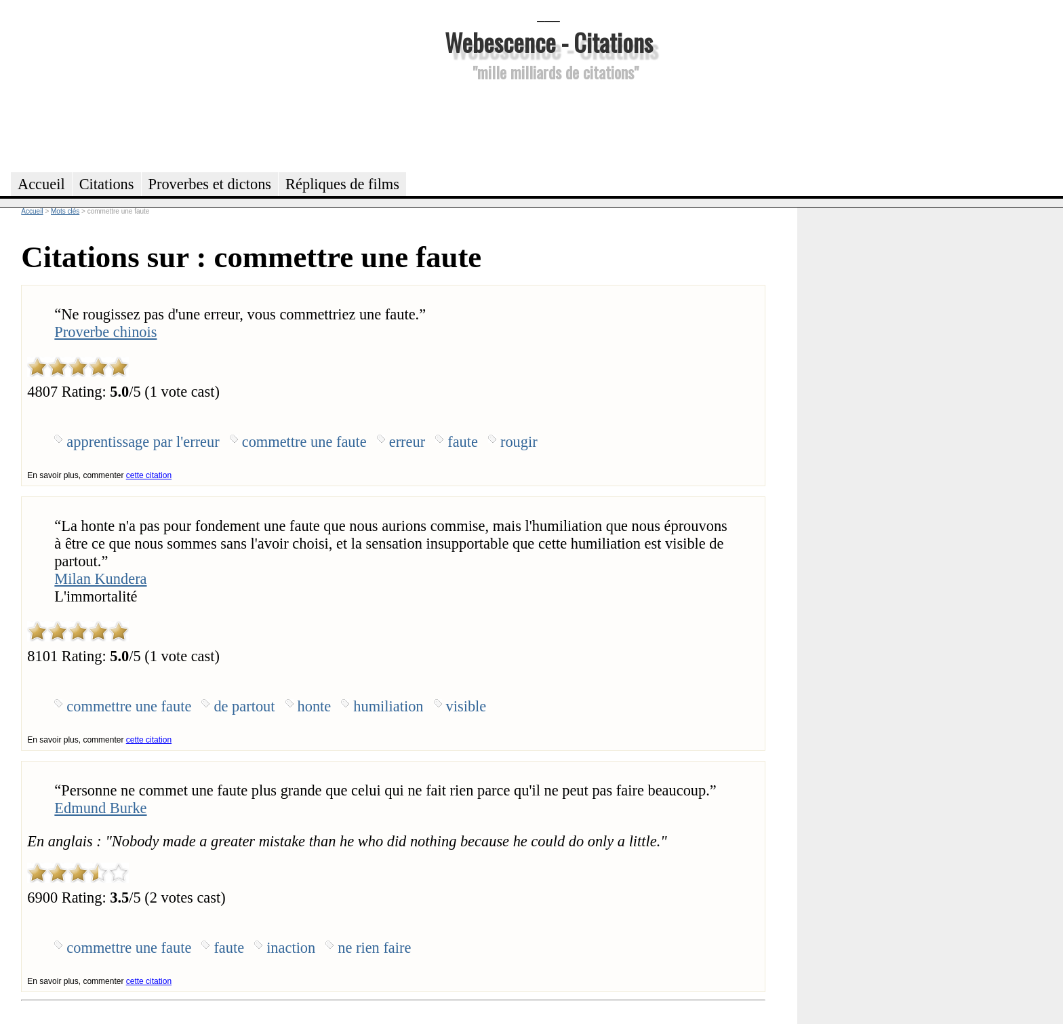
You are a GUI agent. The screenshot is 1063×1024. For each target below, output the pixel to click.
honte (315, 706)
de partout (244, 706)
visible (466, 706)
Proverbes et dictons (210, 184)
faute (462, 441)
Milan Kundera (100, 578)
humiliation (388, 706)
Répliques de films (342, 184)
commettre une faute (304, 441)
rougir (519, 441)
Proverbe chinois (105, 331)
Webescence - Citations (549, 42)
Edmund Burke (100, 808)
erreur (407, 441)
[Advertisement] (548, 124)
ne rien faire (374, 947)
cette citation (149, 475)
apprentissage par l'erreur (142, 441)
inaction (290, 947)
